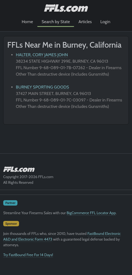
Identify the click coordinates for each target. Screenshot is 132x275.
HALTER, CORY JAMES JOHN (42, 54)
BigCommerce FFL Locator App (91, 212)
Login (105, 21)
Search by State (56, 21)
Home (27, 21)
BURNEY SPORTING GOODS (42, 87)
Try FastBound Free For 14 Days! (28, 254)
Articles (84, 21)
